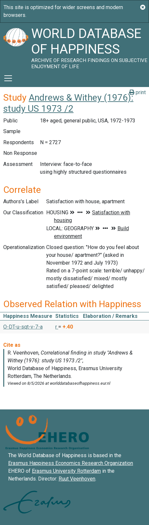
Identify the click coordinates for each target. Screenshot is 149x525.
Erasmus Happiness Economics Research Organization (70, 463)
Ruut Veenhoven (77, 479)
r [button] (56, 327)
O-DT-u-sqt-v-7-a (23, 327)
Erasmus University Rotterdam (66, 471)
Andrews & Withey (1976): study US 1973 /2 (68, 103)
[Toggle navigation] (8, 78)
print (137, 92)
